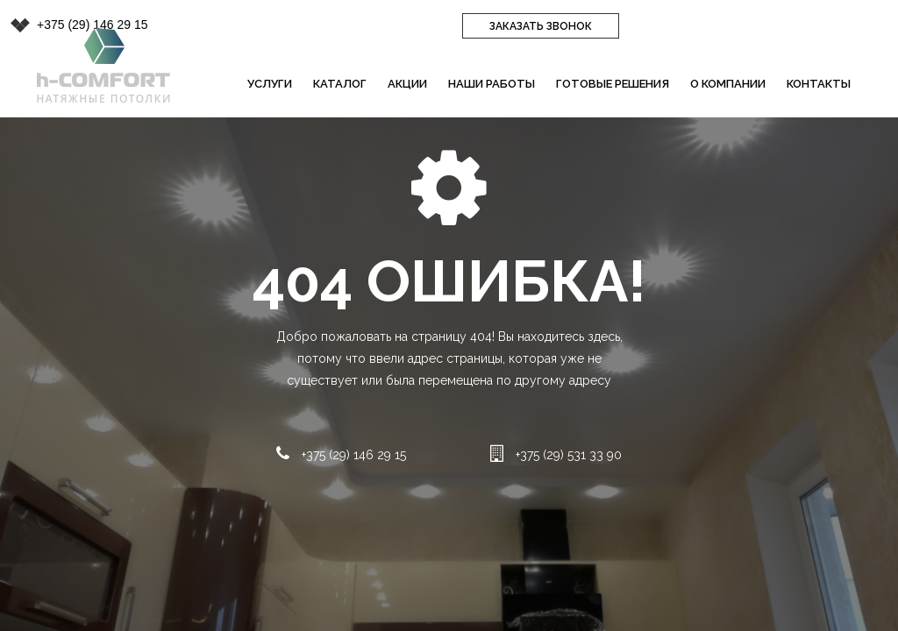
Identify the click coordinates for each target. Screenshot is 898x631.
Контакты (819, 83)
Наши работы (491, 83)
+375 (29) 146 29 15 (92, 25)
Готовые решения (612, 83)
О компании (728, 83)
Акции (407, 83)
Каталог (340, 83)
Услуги (269, 83)
